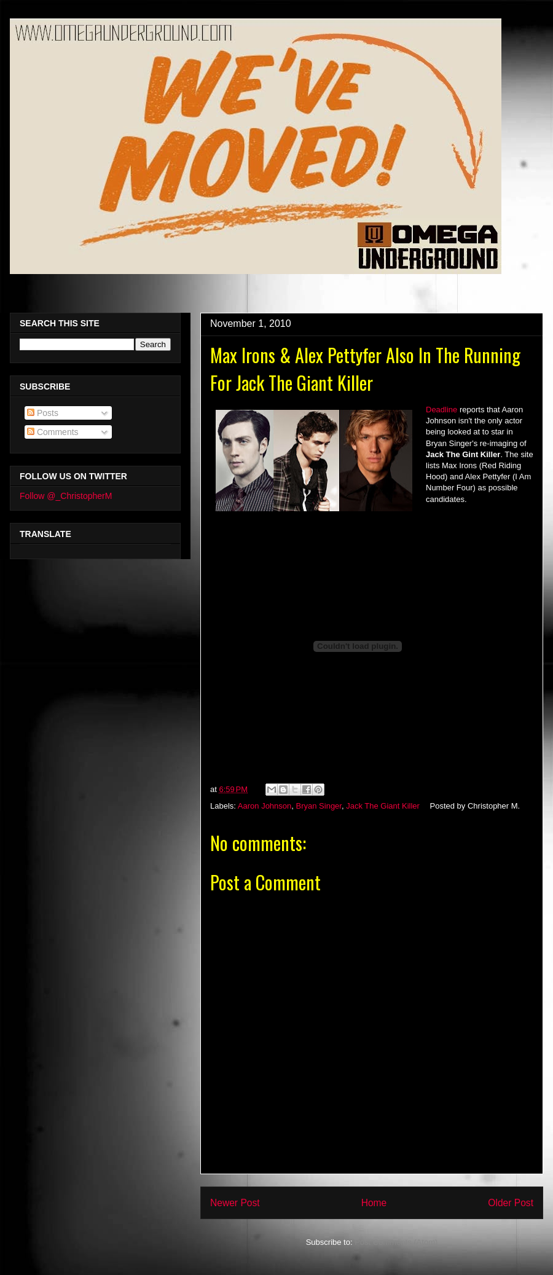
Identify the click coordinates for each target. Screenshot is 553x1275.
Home (374, 1203)
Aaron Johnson (264, 805)
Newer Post (235, 1203)
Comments (53, 432)
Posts (42, 413)
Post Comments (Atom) (396, 1242)
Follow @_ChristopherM (66, 496)
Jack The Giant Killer (383, 805)
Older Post (510, 1203)
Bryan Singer (319, 805)
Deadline (441, 409)
